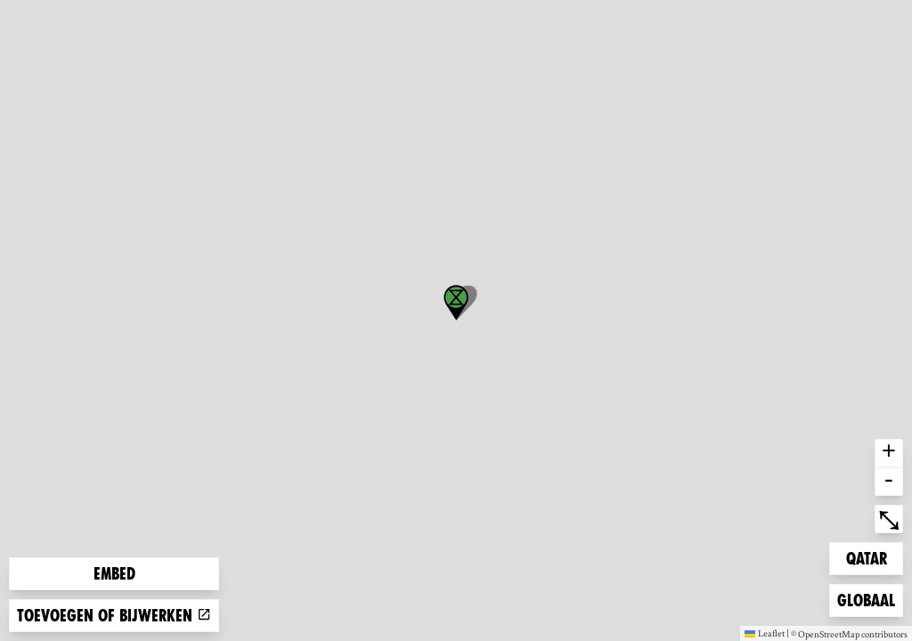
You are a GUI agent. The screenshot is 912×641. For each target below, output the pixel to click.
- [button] (889, 481)
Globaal (865, 599)
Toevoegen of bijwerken (114, 615)
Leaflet (765, 633)
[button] (456, 302)
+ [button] (889, 453)
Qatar (874, 557)
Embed (114, 573)
